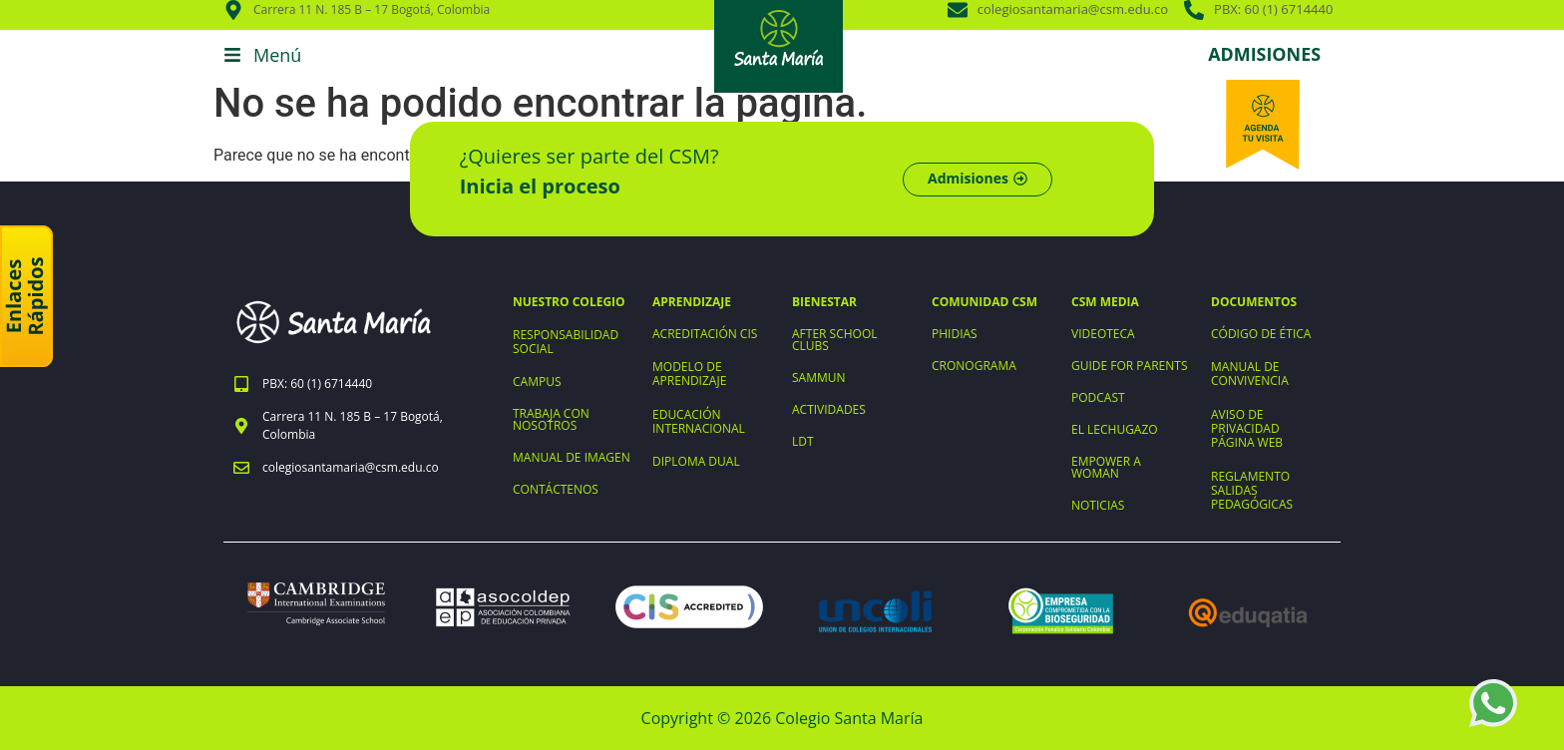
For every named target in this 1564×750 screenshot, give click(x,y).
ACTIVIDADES (829, 409)
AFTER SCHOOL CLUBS (835, 339)
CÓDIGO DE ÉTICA (1261, 333)
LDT (803, 441)
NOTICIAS (1097, 505)
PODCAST (1098, 397)
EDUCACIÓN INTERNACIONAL (698, 421)
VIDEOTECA (1103, 333)
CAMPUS (537, 381)
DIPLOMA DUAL (696, 461)
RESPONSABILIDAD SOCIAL (565, 341)
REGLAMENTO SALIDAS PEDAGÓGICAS (1252, 490)
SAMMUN (819, 377)
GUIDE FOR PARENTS (1129, 365)
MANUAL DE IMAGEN (571, 457)
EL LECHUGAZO (1114, 429)
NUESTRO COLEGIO (569, 301)
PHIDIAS (955, 333)
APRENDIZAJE (691, 301)
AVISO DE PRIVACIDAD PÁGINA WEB (1247, 428)
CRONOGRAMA (974, 365)
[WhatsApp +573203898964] (1493, 703)
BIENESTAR (824, 301)
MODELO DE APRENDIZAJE (689, 373)
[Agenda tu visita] (1263, 125)
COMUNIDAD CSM (984, 301)
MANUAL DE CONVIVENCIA (1250, 373)
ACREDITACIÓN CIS (704, 333)
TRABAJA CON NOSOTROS (551, 419)
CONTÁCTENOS (555, 489)
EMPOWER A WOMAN (1106, 467)
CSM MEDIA (1105, 301)
